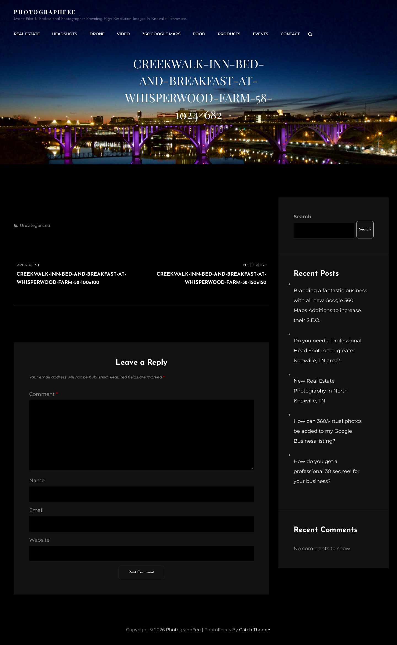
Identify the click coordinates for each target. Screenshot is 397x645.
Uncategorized (35, 225)
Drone (97, 33)
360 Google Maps (161, 33)
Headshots (64, 33)
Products (229, 33)
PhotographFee (45, 11)
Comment (43, 394)
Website (39, 540)
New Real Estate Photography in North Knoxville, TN (321, 391)
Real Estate (27, 33)
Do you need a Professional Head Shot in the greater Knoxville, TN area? (327, 351)
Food (199, 33)
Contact (290, 33)
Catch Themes (255, 629)
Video (123, 33)
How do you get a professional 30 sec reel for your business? (327, 471)
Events (260, 33)
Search (302, 217)
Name (37, 480)
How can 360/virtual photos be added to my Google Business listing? (328, 431)
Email (36, 510)
